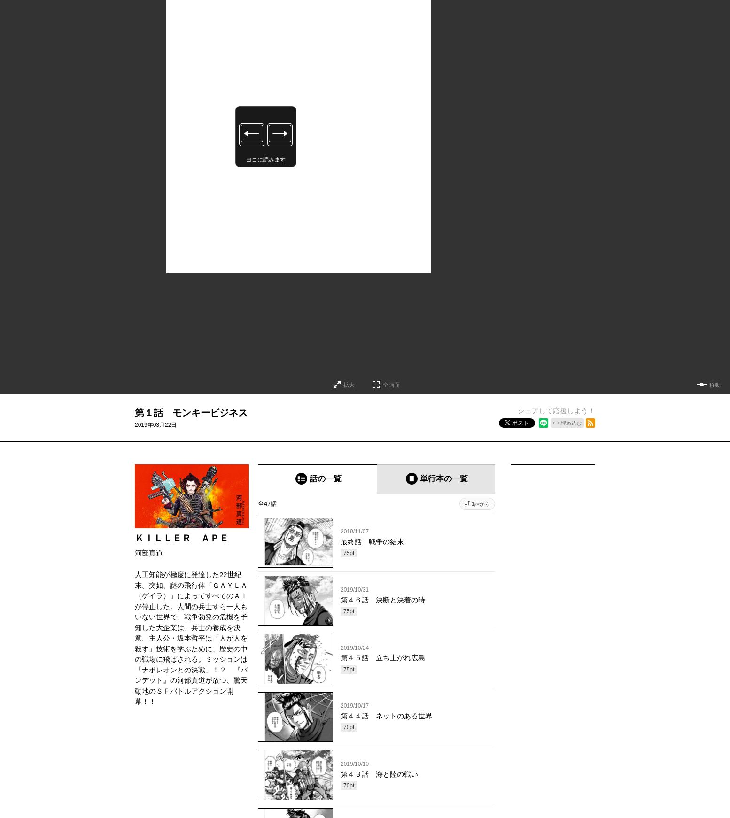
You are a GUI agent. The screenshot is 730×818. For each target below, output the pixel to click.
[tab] (317, 479)
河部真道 (149, 553)
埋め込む (571, 423)
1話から (481, 504)
